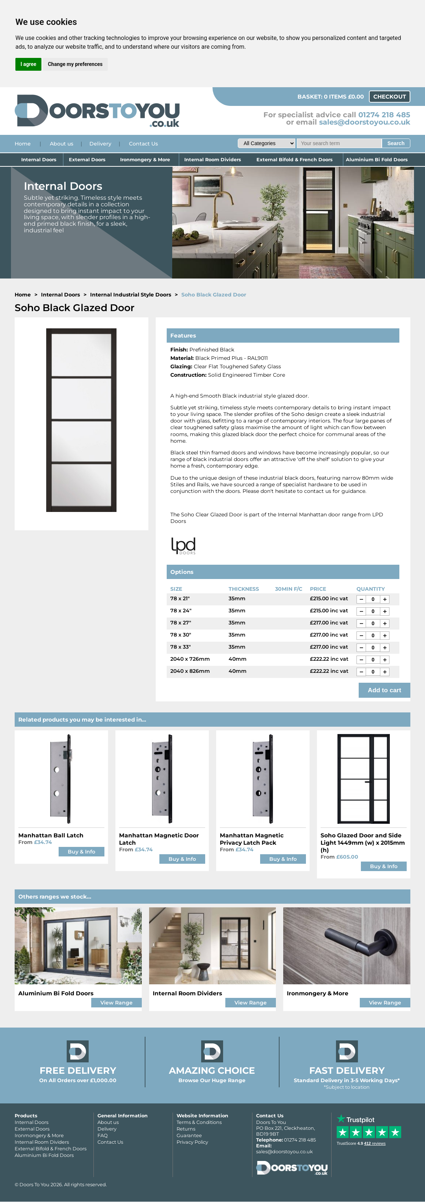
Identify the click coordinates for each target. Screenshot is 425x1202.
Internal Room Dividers (213, 159)
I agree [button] (28, 64)
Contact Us (143, 143)
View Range (116, 1002)
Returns (186, 1129)
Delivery (100, 143)
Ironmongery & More (145, 159)
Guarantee (189, 1135)
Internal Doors (39, 159)
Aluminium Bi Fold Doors (376, 159)
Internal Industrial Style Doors (130, 294)
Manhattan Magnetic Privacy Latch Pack (252, 839)
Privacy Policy (192, 1142)
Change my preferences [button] (75, 64)
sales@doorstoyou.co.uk (364, 122)
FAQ (102, 1135)
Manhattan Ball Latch (51, 835)
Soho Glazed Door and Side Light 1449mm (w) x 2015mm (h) (363, 842)
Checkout (389, 96)
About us (61, 143)
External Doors (87, 159)
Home (23, 143)
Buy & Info (81, 851)
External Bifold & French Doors (294, 159)
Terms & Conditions (199, 1122)
